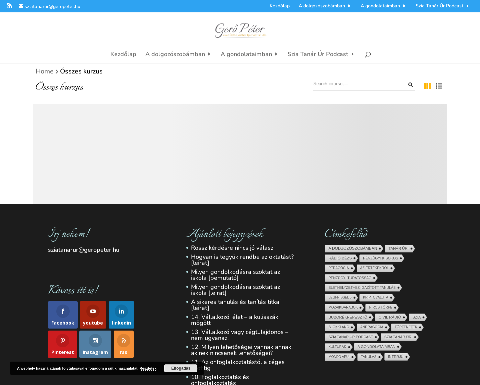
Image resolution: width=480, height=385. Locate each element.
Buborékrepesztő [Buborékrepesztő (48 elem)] (347, 317)
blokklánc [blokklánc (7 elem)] (338, 327)
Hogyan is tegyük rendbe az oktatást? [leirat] (242, 260)
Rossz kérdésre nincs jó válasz (232, 248)
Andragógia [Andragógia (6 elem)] (371, 327)
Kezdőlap (280, 5)
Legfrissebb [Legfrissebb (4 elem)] (339, 297)
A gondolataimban (380, 5)
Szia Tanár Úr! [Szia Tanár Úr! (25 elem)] (398, 337)
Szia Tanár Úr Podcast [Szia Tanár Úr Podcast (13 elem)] (350, 337)
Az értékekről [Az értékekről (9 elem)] (374, 268)
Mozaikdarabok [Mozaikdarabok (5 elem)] (343, 307)
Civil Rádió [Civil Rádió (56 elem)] (390, 317)
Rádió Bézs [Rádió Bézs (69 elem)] (340, 258)
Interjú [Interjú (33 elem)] (396, 357)
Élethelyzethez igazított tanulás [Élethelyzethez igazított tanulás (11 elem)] (361, 287)
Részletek (148, 368)
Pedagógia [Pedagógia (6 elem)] (338, 268)
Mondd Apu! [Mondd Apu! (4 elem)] (338, 357)
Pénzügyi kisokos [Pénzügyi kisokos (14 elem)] (380, 258)
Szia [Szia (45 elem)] (416, 317)
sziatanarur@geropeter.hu (83, 250)
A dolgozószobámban (322, 5)
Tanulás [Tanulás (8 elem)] (369, 357)
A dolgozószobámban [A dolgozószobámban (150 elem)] (352, 248)
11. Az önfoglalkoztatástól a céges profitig (238, 365)
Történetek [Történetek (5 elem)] (406, 327)
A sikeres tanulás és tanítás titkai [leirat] (236, 305)
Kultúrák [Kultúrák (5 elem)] (337, 347)
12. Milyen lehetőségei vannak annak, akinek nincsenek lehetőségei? (242, 350)
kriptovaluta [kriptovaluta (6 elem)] (375, 297)
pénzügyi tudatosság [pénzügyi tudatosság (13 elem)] (349, 278)
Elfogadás (180, 368)
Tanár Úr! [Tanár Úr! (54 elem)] (398, 248)
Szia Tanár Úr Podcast (439, 5)
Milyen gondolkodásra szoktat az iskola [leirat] (235, 290)
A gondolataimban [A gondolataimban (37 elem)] (377, 347)
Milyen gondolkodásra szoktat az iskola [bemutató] (235, 275)
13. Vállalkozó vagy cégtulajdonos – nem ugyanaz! (239, 335)
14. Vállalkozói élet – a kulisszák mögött (234, 320)
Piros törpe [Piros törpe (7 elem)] (380, 307)
